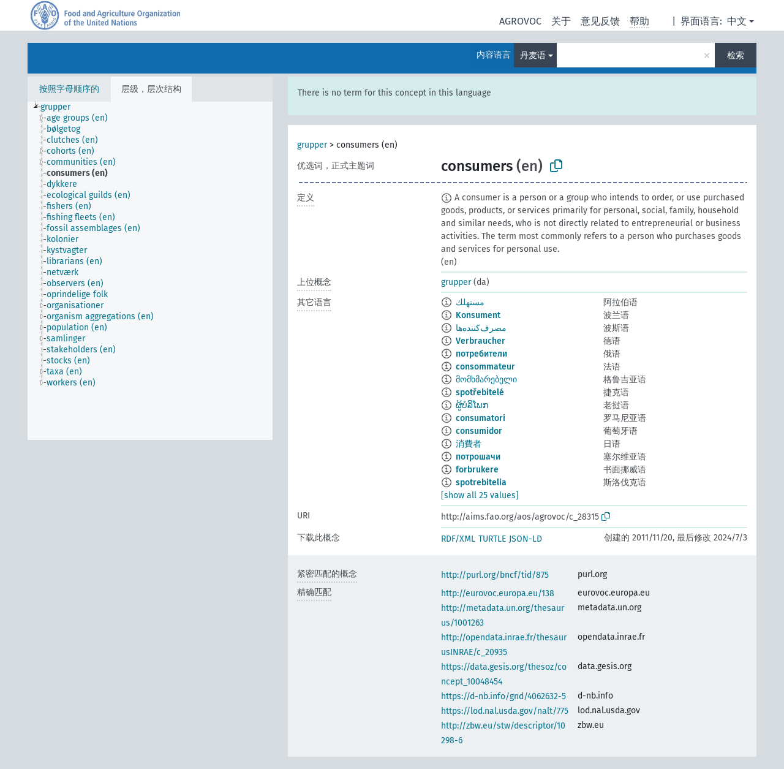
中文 (737, 21)
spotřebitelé (480, 392)
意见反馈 (600, 21)
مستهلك (470, 302)
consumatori (480, 418)
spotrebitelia (481, 482)
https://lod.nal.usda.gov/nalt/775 (504, 711)
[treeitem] (60, 107)
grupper (312, 145)
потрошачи (478, 457)
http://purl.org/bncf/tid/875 (495, 575)
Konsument (478, 315)
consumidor (479, 431)
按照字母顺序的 (69, 89)
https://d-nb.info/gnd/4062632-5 (503, 696)
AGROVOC (520, 21)
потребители (481, 354)
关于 (561, 21)
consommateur (485, 367)
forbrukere (477, 469)
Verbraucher (480, 341)
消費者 (468, 444)
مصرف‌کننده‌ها (481, 328)
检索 (735, 55)
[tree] (150, 271)
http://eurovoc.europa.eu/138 (497, 593)
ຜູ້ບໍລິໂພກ (472, 405)
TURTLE (492, 539)
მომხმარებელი (486, 379)
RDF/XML (458, 539)
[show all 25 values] (480, 495)
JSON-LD (525, 539)
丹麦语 (533, 55)
